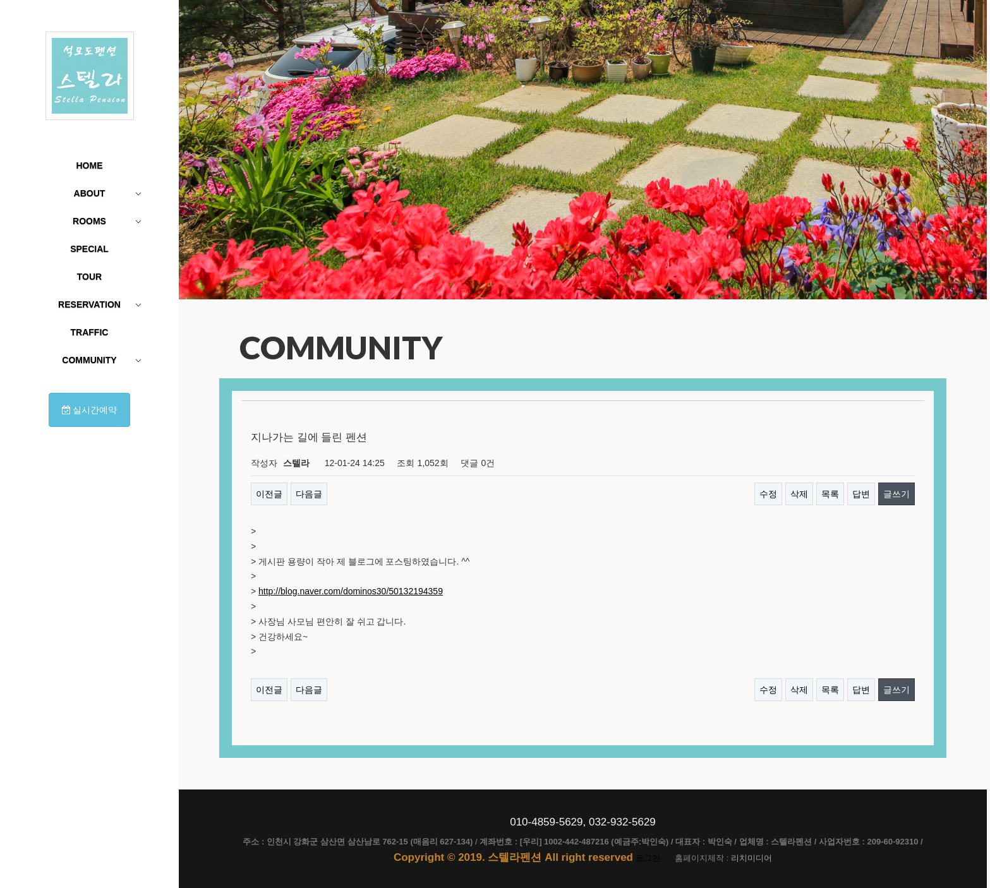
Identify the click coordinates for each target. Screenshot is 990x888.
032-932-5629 (622, 822)
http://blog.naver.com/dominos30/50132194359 (350, 591)
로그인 (648, 858)
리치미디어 (751, 858)
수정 (768, 494)
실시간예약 (90, 410)
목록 (830, 494)
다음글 (309, 494)
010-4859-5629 (546, 822)
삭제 (799, 494)
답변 (861, 494)
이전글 (269, 494)
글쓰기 (896, 494)
